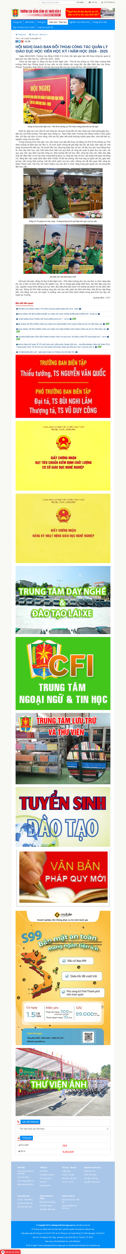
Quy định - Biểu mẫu (91, 1182)
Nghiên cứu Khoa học (79, 22)
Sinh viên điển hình (24, 1207)
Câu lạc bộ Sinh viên (25, 1203)
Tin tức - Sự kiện (68, 1175)
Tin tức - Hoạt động (24, 1200)
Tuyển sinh (66, 1171)
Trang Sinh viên (100, 22)
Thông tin (41, 22)
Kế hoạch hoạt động (47, 1202)
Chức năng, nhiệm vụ (25, 1181)
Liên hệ (93, 2)
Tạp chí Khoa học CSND (24, 27)
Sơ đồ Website (108, 2)
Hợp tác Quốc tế (45, 27)
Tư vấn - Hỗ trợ (67, 1182)
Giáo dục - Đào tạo (57, 22)
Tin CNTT (43, 1182)
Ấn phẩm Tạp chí (46, 1206)
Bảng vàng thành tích (25, 1184)
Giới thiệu (29, 22)
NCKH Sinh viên (90, 1175)
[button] (38, 35)
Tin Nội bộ (44, 1171)
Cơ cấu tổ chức (23, 1177)
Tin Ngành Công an (47, 1175)
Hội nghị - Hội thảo (91, 1178)
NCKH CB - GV (89, 1171)
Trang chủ (17, 22)
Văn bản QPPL (45, 1186)
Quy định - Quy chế (69, 1178)
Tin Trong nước (45, 1178)
